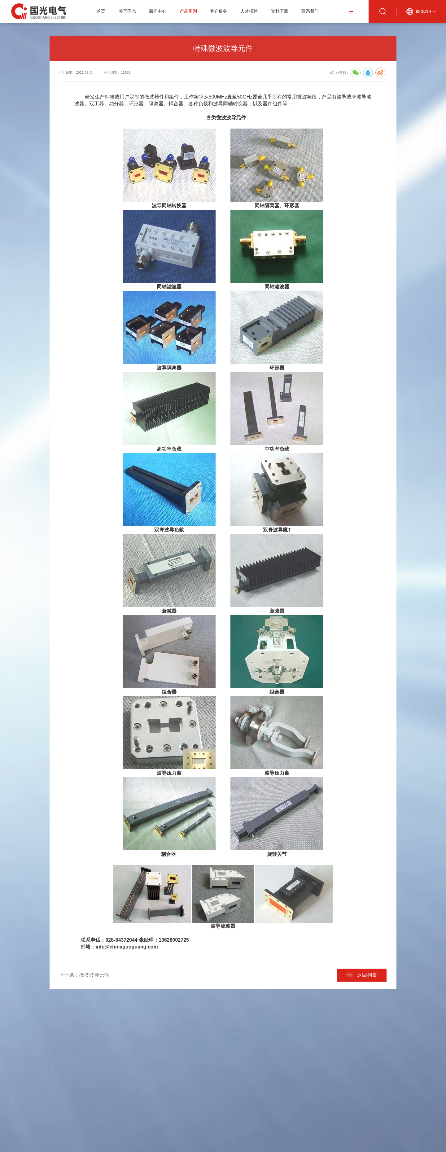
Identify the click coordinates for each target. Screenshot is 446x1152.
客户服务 (218, 11)
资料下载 (279, 11)
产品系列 (188, 11)
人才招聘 (249, 11)
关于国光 (127, 11)
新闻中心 (157, 11)
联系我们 (310, 11)
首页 (101, 11)
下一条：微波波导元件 (84, 975)
